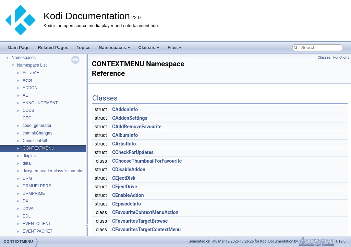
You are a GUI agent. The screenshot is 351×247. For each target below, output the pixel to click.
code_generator (37, 125)
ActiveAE (31, 72)
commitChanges (37, 133)
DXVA (28, 208)
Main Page (18, 47)
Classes (148, 47)
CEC (27, 118)
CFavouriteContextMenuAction (145, 212)
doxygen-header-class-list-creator (53, 170)
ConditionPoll (35, 140)
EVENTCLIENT (37, 223)
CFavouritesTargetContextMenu (146, 229)
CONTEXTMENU (39, 148)
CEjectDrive (124, 186)
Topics (83, 47)
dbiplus (29, 155)
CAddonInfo (125, 109)
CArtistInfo (124, 143)
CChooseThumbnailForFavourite (147, 161)
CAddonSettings (129, 118)
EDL (27, 216)
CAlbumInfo (125, 135)
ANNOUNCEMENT (40, 103)
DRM (27, 178)
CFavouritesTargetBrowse (140, 221)
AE (25, 95)
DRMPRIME (34, 193)
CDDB (28, 110)
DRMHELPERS (37, 186)
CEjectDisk (123, 178)
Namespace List (32, 65)
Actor (27, 80)
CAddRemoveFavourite (136, 126)
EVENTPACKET (37, 231)
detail (28, 163)
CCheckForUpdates (133, 152)
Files (175, 47)
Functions (341, 57)
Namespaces (114, 47)
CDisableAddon (128, 169)
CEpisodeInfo (126, 204)
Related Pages (53, 47)
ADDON (30, 87)
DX (25, 201)
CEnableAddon (128, 195)
